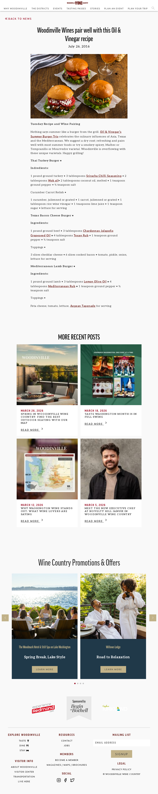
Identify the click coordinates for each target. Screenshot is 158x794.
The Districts (40, 8)
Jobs (67, 745)
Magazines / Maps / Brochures (67, 765)
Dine (22, 745)
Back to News (18, 19)
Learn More (44, 669)
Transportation (24, 776)
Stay (22, 750)
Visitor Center (24, 772)
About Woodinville (24, 767)
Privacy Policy (121, 769)
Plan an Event (113, 8)
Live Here (24, 781)
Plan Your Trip (138, 8)
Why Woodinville (15, 8)
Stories (95, 8)
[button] (75, 683)
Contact (66, 740)
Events (57, 8)
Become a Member (66, 760)
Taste (22, 740)
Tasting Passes (76, 8)
